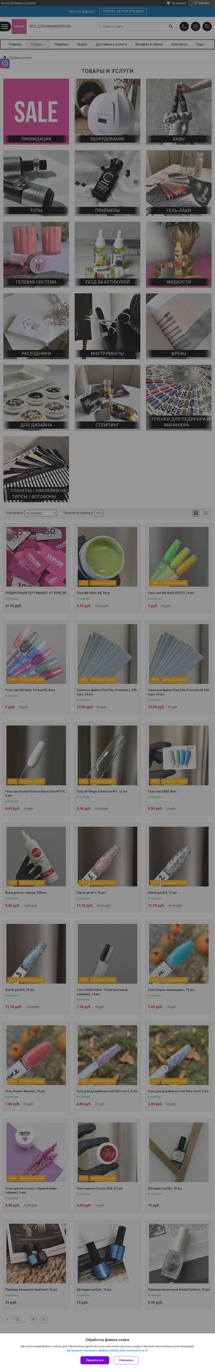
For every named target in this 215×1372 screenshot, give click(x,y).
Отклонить (126, 1360)
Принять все (95, 1360)
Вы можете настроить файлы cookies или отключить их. (106, 1350)
